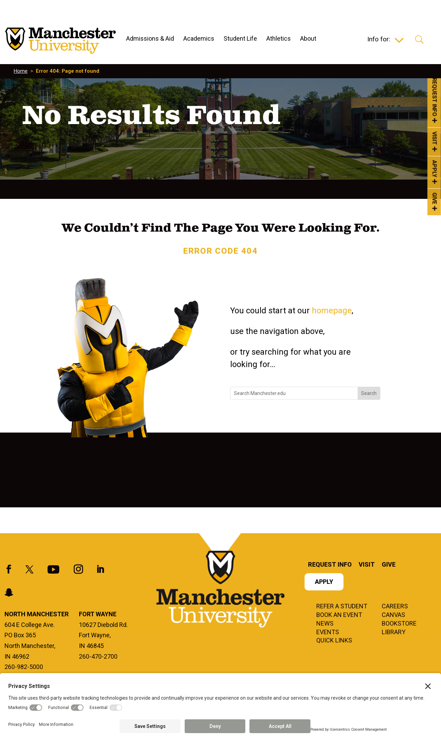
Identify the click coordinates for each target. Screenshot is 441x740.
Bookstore (399, 624)
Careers (395, 607)
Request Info (330, 565)
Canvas (393, 615)
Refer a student (341, 607)
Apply (324, 582)
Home (21, 71)
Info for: (378, 40)
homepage (332, 310)
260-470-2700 (98, 656)
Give (389, 565)
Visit (367, 565)
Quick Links (334, 641)
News (325, 624)
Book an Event (339, 615)
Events (327, 632)
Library (394, 632)
